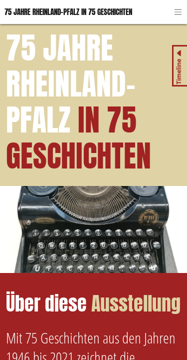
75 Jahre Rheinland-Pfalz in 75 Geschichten (68, 12)
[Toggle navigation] (178, 12)
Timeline (179, 71)
